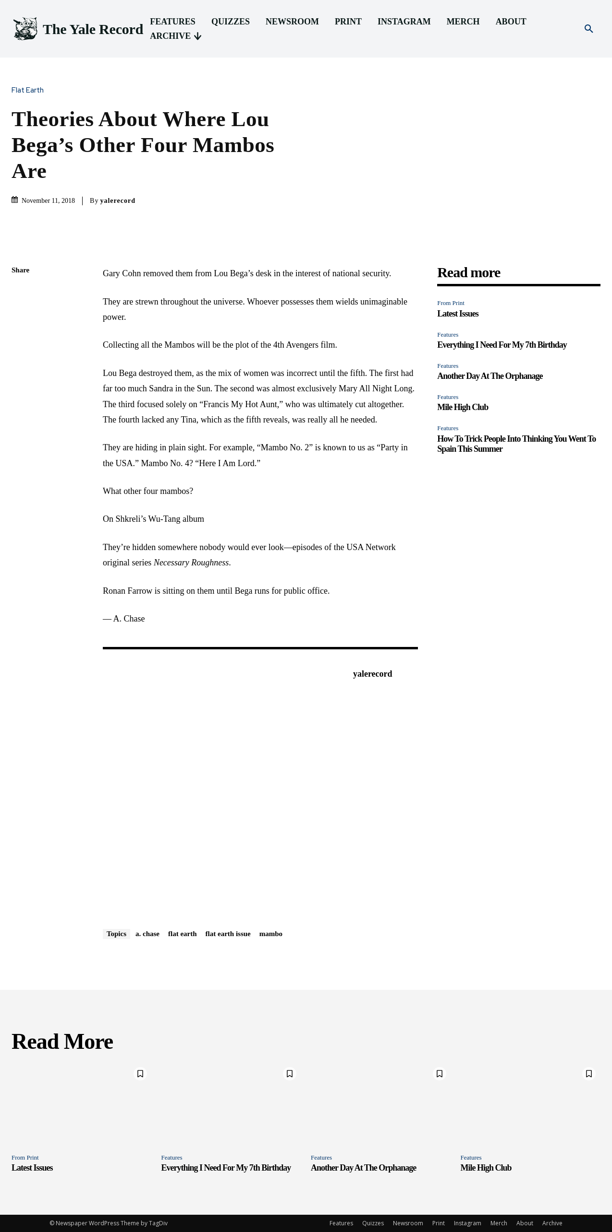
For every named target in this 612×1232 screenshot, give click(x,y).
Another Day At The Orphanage (489, 376)
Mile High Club (462, 407)
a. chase (147, 934)
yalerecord (117, 200)
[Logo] (77, 29)
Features (447, 334)
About (524, 1223)
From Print (451, 302)
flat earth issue (228, 934)
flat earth (182, 934)
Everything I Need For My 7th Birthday (502, 345)
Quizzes (373, 1223)
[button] (588, 29)
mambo (270, 934)
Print (438, 1223)
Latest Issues (457, 313)
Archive (552, 1223)
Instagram (467, 1223)
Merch (498, 1223)
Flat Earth (30, 90)
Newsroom (408, 1223)
